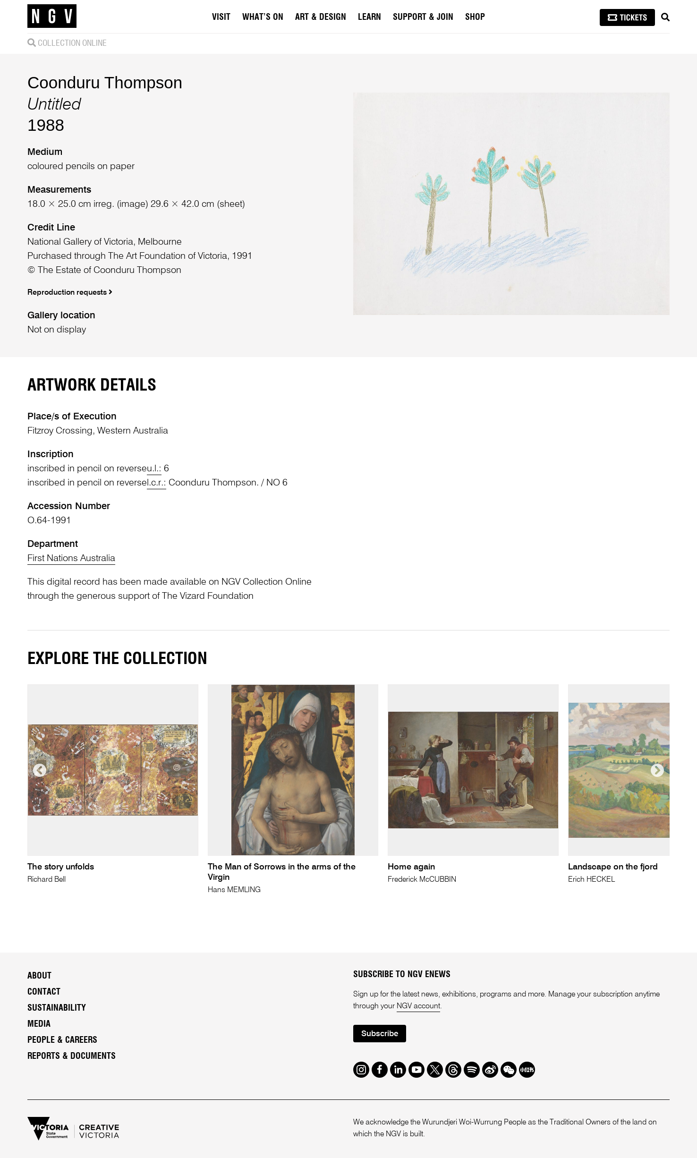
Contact (43, 992)
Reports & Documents (71, 1056)
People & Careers (62, 1040)
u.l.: (154, 469)
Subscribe (379, 1034)
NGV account (418, 1006)
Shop (475, 17)
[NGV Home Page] (51, 16)
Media (39, 1024)
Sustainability (56, 1008)
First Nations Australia (71, 558)
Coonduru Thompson (104, 82)
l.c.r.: (156, 483)
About (39, 976)
